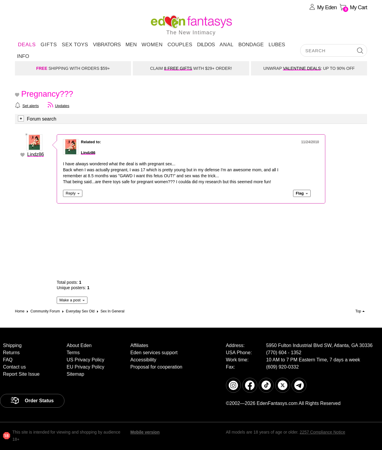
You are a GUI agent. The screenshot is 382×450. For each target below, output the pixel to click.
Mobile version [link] (145, 432)
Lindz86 (35, 154)
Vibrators (107, 44)
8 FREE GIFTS (178, 68)
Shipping (12, 345)
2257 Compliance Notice (322, 432)
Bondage (251, 44)
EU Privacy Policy (85, 366)
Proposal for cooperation (156, 366)
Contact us (14, 366)
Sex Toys (75, 44)
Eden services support (154, 352)
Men (131, 44)
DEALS (27, 44)
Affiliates (139, 345)
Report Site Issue (21, 374)
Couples (179, 44)
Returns (11, 352)
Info (23, 56)
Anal (227, 44)
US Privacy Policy (85, 359)
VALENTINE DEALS (302, 68)
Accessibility (143, 359)
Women (152, 44)
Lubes (277, 44)
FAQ (8, 359)
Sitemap (75, 374)
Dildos (206, 44)
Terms (73, 352)
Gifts (49, 44)
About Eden (79, 345)
